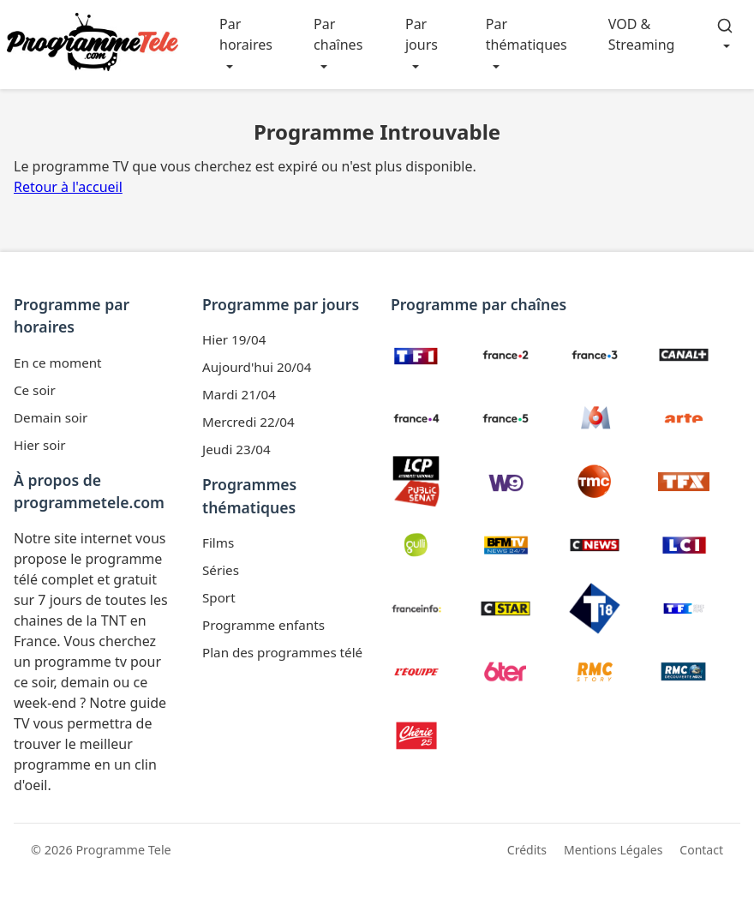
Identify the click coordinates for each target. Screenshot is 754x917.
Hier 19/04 (234, 339)
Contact (701, 850)
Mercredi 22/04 (248, 421)
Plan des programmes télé (282, 652)
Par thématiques (526, 34)
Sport (219, 597)
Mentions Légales (613, 850)
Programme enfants (263, 624)
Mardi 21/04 (239, 394)
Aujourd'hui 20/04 (256, 366)
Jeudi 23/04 (236, 449)
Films (218, 542)
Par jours (421, 34)
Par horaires (245, 34)
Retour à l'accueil (68, 186)
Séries (220, 569)
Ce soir (35, 390)
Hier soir (40, 444)
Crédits (527, 850)
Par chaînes (338, 34)
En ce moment (58, 362)
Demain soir (50, 417)
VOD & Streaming (641, 34)
